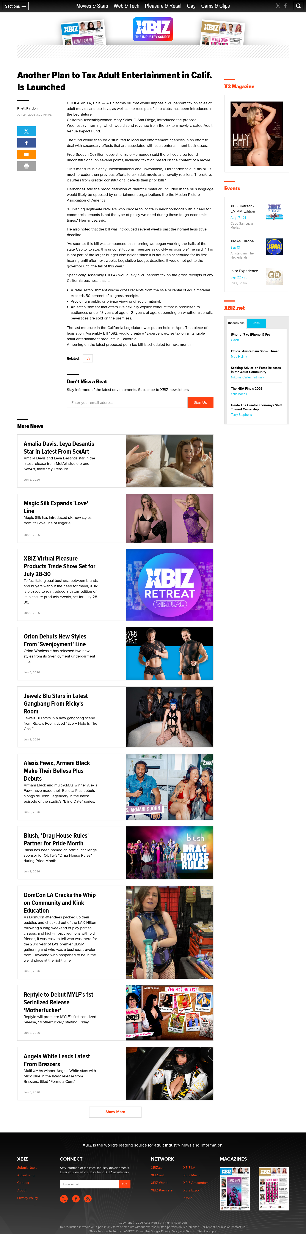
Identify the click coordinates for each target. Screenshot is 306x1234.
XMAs (187, 1197)
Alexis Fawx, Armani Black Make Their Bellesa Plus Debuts (57, 770)
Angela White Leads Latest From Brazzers (57, 1060)
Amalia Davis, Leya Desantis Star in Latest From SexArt (59, 447)
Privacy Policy (27, 1197)
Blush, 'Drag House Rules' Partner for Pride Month (56, 839)
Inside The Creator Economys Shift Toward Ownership (256, 407)
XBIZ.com (158, 1167)
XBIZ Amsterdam (196, 1182)
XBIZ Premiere (162, 1190)
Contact (23, 1182)
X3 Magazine (239, 86)
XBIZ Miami (191, 1175)
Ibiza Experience (244, 270)
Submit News (27, 1167)
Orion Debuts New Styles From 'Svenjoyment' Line (55, 640)
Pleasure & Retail (163, 6)
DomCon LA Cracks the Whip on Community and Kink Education (60, 902)
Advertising (26, 1175)
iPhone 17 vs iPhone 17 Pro (250, 334)
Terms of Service (197, 1231)
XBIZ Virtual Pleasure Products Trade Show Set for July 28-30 (60, 566)
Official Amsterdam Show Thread (255, 351)
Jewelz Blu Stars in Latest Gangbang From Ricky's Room (56, 703)
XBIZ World (159, 1182)
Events (232, 188)
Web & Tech (126, 6)
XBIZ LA (189, 1167)
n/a (87, 358)
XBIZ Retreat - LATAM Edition (243, 208)
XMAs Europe (242, 241)
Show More (115, 1112)
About (22, 1190)
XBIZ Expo (191, 1190)
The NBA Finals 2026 (246, 388)
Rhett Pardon (27, 108)
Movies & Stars (92, 6)
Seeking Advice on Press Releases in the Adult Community (256, 369)
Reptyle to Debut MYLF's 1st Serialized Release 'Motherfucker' (58, 1002)
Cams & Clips (215, 6)
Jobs (256, 323)
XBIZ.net (234, 308)
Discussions (236, 323)
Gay (191, 6)
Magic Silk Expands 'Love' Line (56, 506)
